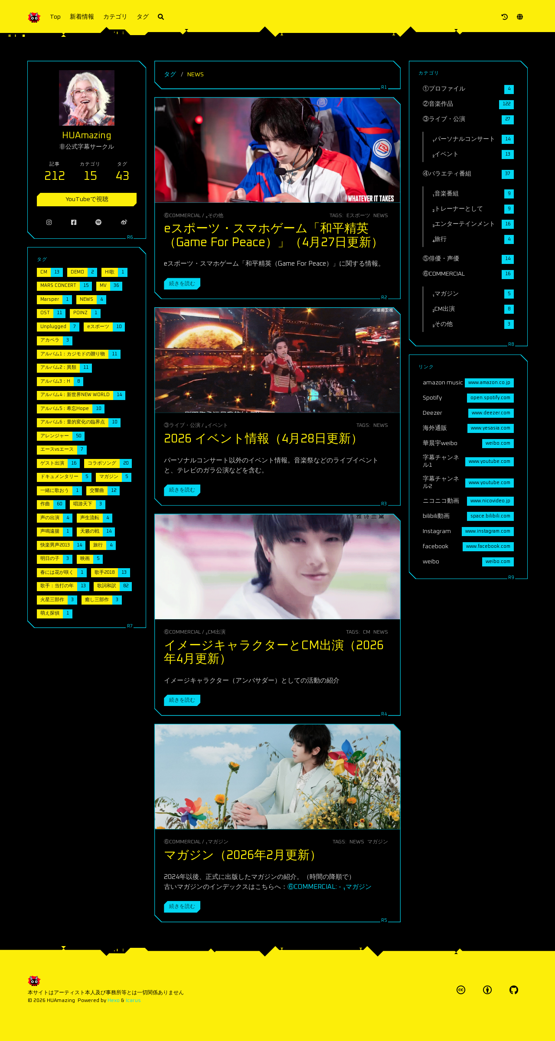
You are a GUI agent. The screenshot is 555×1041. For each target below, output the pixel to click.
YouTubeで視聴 (87, 191)
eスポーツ (358, 215)
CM (366, 632)
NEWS (380, 215)
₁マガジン (217, 841)
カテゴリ (115, 17)
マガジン (377, 841)
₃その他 (214, 215)
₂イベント (216, 425)
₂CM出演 (215, 632)
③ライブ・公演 (182, 425)
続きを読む (182, 283)
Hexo (114, 1000)
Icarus (133, 1000)
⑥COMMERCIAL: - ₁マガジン (329, 887)
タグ (143, 17)
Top (55, 17)
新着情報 (82, 17)
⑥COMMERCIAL (182, 215)
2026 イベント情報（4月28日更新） (263, 439)
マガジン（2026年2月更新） (243, 855)
